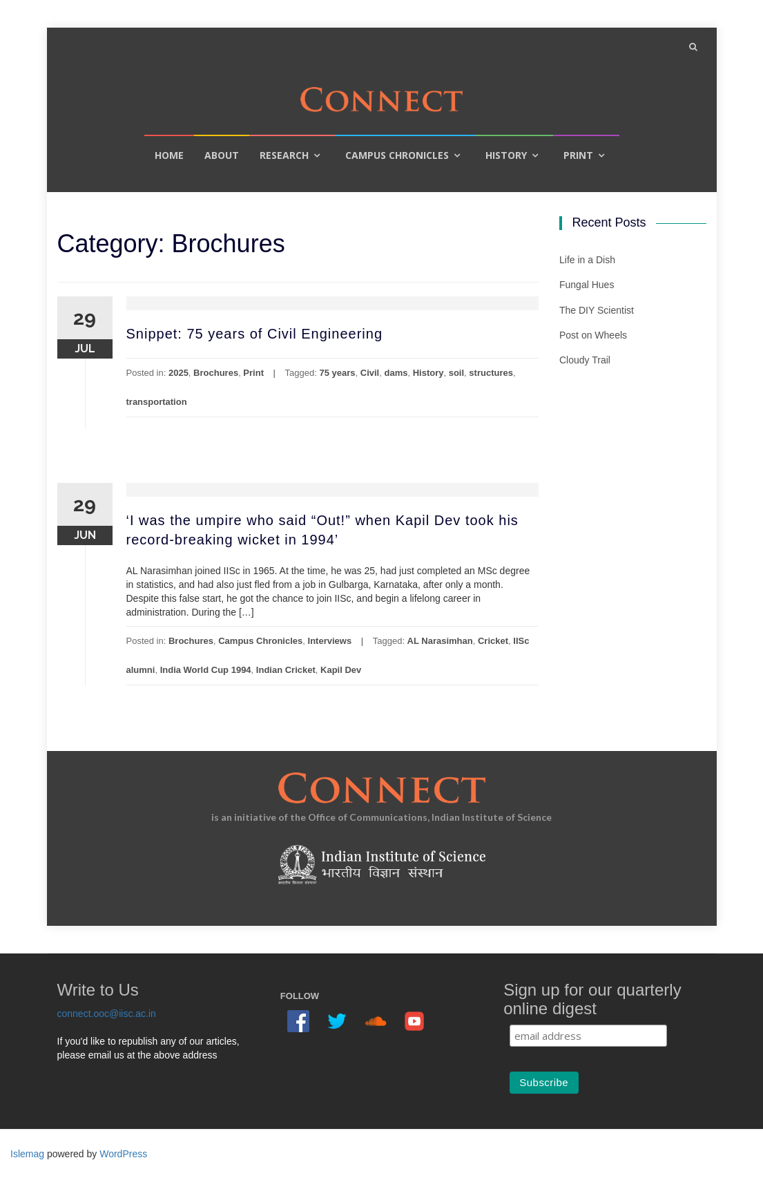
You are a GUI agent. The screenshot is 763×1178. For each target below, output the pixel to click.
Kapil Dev (340, 670)
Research (284, 155)
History (506, 155)
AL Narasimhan (440, 641)
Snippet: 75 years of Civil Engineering (254, 333)
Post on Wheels (593, 335)
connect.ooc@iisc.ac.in (106, 1013)
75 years (337, 373)
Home (169, 155)
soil (456, 373)
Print (578, 155)
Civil (369, 373)
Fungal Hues (586, 284)
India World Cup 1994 (205, 670)
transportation (156, 402)
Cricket (493, 641)
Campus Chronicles (397, 155)
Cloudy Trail (584, 359)
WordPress (123, 1153)
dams (395, 373)
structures (491, 373)
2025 (178, 373)
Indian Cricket (286, 670)
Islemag (27, 1153)
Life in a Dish (587, 259)
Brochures (215, 373)
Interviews (330, 641)
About (221, 155)
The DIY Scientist (596, 310)
